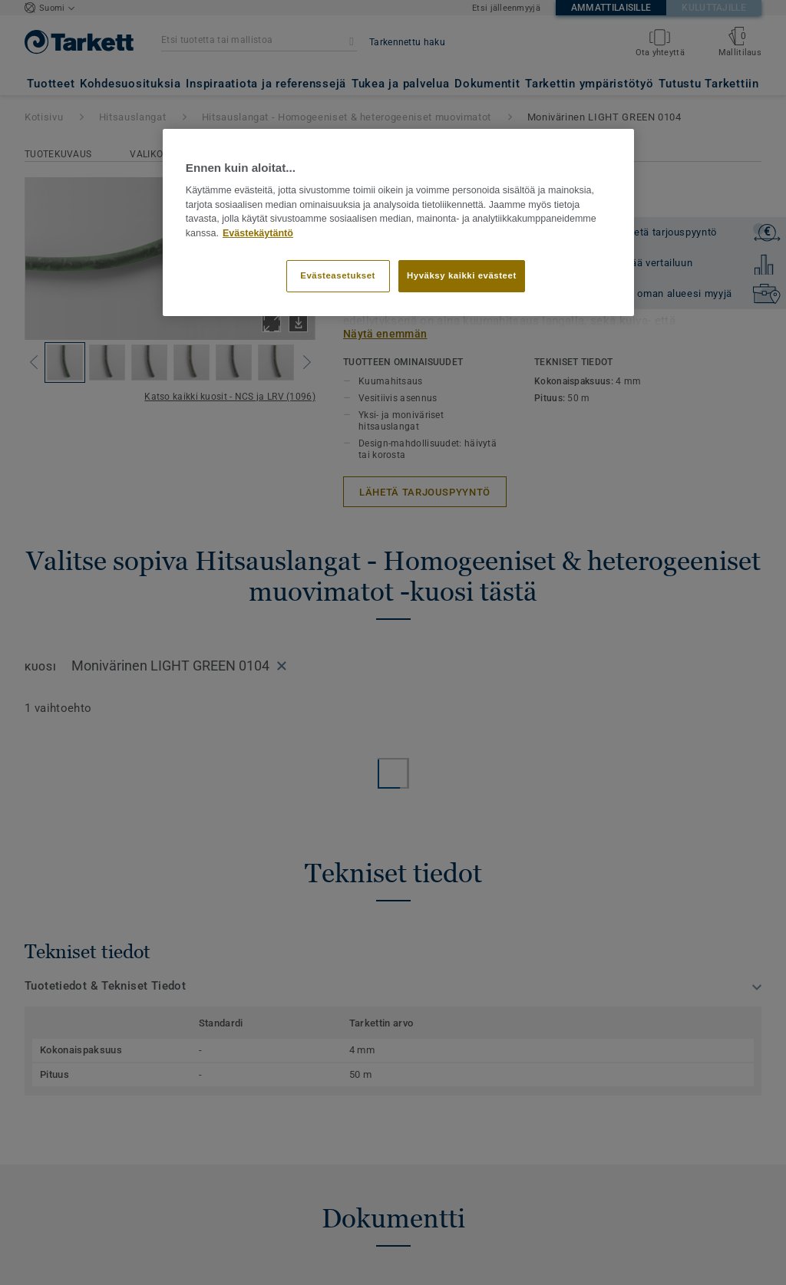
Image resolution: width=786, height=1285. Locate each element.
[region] (398, 222)
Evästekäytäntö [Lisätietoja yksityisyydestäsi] (258, 233)
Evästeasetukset (337, 275)
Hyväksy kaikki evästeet (462, 275)
